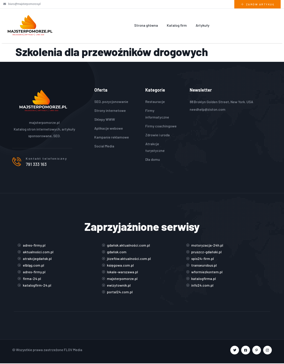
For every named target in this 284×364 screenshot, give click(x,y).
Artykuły (202, 25)
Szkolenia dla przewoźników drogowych (112, 51)
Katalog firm (177, 25)
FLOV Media (73, 350)
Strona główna (146, 25)
